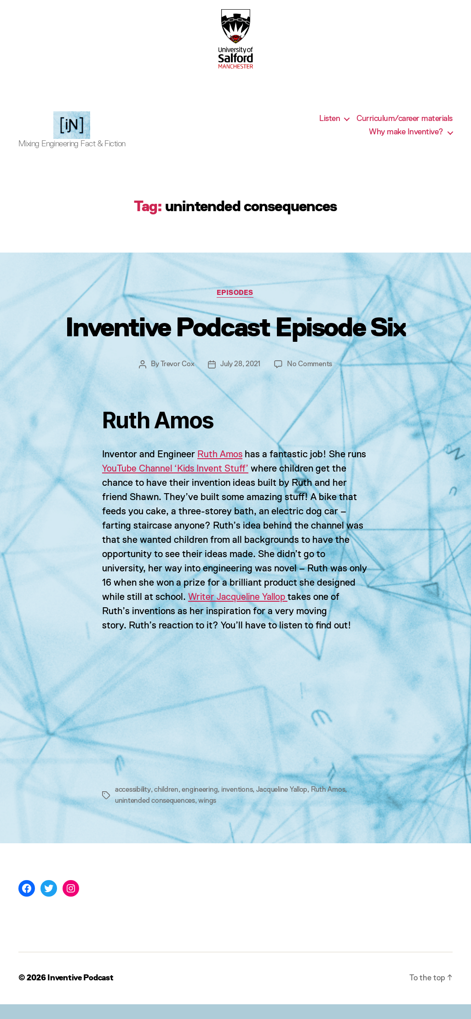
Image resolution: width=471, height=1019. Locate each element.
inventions (240, 804)
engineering (202, 804)
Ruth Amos (220, 469)
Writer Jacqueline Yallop (240, 611)
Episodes (235, 307)
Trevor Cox (177, 378)
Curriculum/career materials (404, 125)
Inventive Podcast (81, 993)
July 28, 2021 (240, 378)
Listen (329, 125)
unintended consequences (155, 815)
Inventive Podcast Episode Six (235, 342)
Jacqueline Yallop (286, 804)
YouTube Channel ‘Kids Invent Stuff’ (177, 483)
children (168, 804)
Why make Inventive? (406, 139)
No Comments (310, 378)
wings (208, 815)
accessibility (133, 804)
